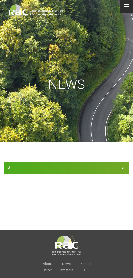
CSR (86, 270)
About (47, 264)
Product (85, 264)
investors (66, 270)
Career (47, 270)
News (66, 264)
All (10, 168)
